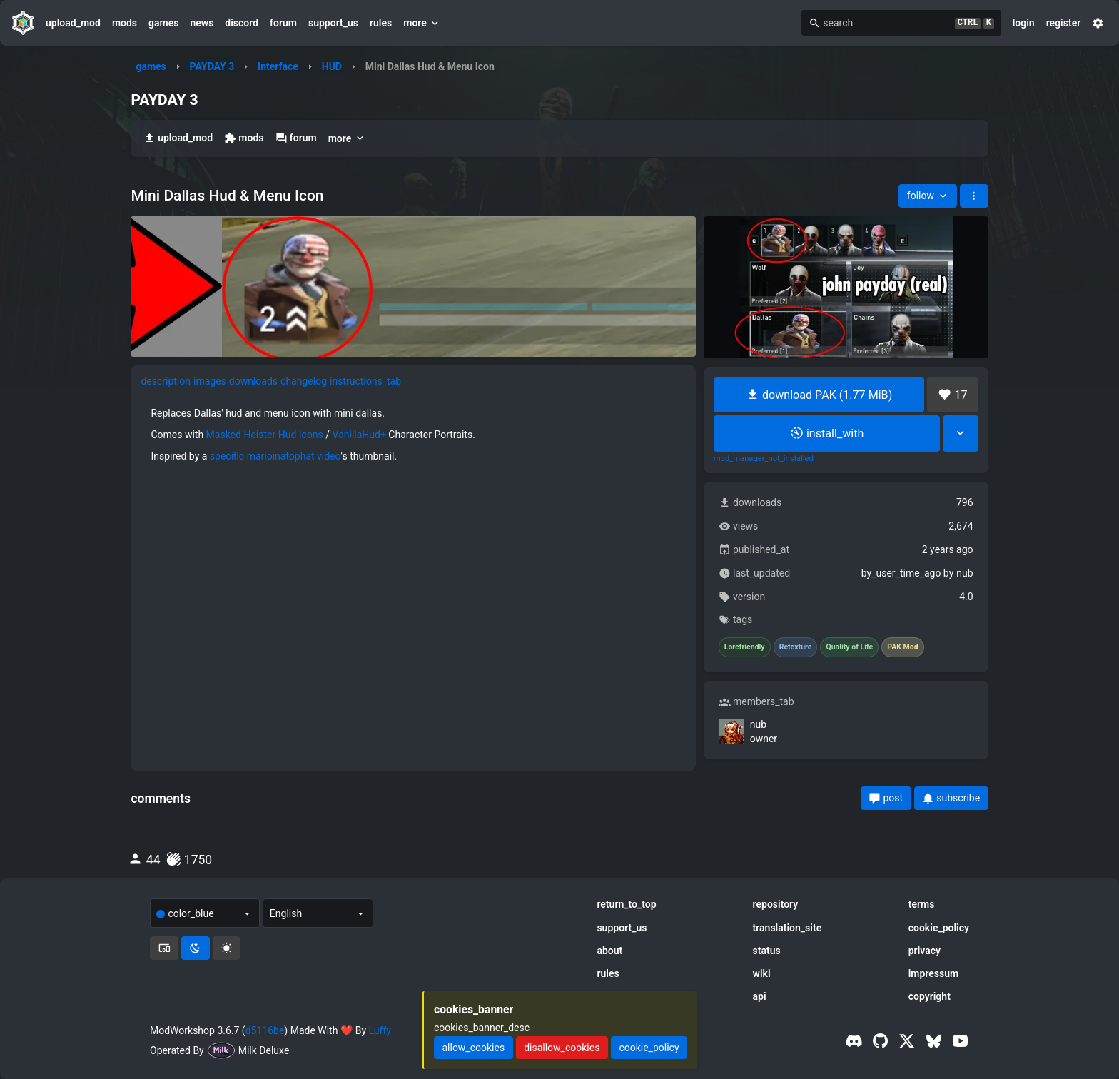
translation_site (787, 927)
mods (124, 23)
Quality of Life (849, 647)
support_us (333, 23)
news (201, 23)
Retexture (795, 647)
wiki (762, 973)
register (1063, 23)
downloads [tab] (253, 381)
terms (921, 904)
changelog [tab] (303, 381)
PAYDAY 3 (212, 66)
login (1024, 23)
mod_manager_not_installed (764, 459)
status (767, 950)
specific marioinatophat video (275, 456)
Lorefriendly (744, 647)
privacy (924, 950)
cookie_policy (938, 927)
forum (283, 23)
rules (381, 23)
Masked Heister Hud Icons (264, 434)
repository (776, 904)
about (609, 950)
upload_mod (73, 23)
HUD (332, 66)
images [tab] (209, 381)
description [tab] (166, 381)
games (163, 23)
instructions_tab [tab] (365, 381)
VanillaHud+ (359, 434)
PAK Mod (902, 647)
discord (241, 23)
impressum (933, 973)
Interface (278, 66)
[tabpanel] (413, 434)
